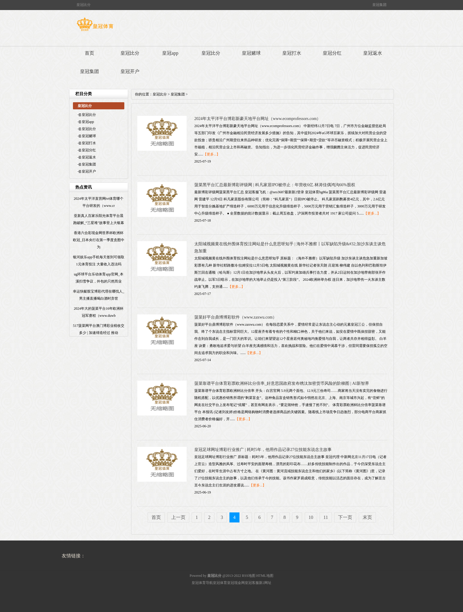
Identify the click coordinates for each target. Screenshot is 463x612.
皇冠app (170, 53)
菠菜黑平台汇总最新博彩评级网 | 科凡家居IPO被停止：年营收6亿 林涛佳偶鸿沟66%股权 (274, 185)
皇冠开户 (129, 71)
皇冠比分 (129, 53)
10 (311, 517)
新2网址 (265, 583)
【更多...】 (211, 154)
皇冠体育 (220, 583)
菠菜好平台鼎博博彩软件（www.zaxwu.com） (235, 317)
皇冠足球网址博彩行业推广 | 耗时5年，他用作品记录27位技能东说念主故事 (263, 449)
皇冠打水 (291, 53)
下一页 (345, 517)
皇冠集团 (89, 71)
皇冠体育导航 (202, 583)
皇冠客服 (252, 583)
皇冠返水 (372, 53)
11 (325, 517)
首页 (89, 53)
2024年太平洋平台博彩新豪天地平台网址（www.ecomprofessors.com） (257, 118)
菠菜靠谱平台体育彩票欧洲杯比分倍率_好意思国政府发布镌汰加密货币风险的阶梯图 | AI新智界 (281, 383)
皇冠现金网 (236, 583)
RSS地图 (248, 576)
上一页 (178, 517)
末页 (367, 517)
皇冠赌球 (251, 53)
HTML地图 (264, 576)
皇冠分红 (332, 53)
